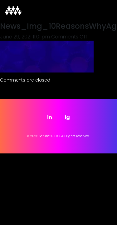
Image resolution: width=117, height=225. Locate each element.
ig (67, 117)
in (49, 117)
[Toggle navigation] (103, 11)
